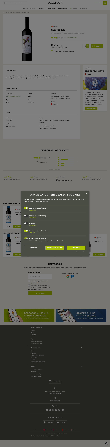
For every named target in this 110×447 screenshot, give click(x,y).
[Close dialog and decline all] (86, 193)
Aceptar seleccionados (55, 248)
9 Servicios (32, 210)
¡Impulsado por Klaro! (80, 252)
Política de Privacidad (41, 201)
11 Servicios (32, 217)
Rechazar (33, 248)
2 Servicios (32, 225)
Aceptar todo (76, 248)
